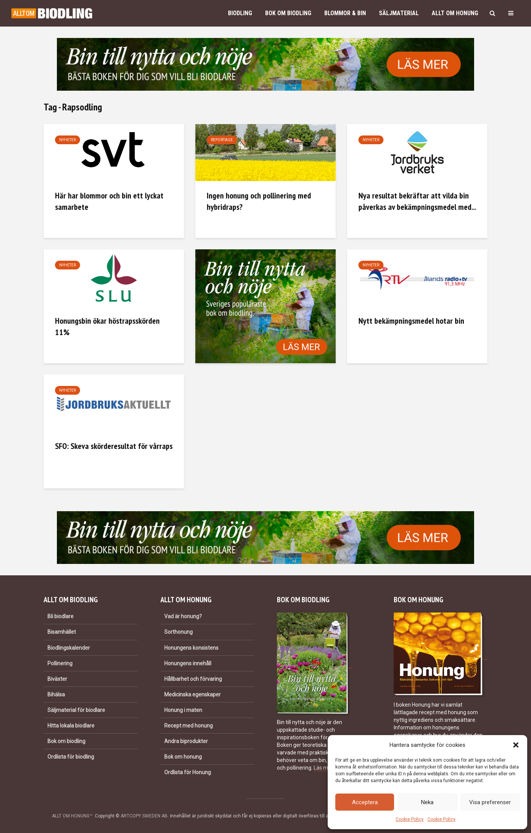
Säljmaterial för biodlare (76, 710)
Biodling (240, 13)
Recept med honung (188, 726)
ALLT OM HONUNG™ (72, 816)
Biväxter (57, 679)
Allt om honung (455, 13)
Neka (427, 802)
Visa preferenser (490, 802)
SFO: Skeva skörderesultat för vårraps (114, 446)
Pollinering (59, 663)
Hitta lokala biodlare (70, 726)
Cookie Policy (410, 819)
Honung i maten (183, 710)
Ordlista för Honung (187, 772)
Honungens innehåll (187, 663)
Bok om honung (183, 757)
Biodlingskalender (68, 648)
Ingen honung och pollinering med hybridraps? (259, 201)
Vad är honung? (183, 616)
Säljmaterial (399, 13)
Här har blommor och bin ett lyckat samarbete (109, 201)
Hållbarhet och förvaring (193, 679)
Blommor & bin (345, 13)
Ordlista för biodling (70, 757)
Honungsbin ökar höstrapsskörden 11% (107, 326)
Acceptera (365, 802)
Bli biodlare (60, 616)
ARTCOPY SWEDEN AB (144, 816)
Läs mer (323, 768)
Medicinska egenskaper (192, 694)
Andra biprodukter (186, 741)
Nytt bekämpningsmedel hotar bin (411, 320)
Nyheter (67, 140)
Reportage (222, 140)
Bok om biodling (288, 13)
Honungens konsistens (191, 648)
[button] (516, 745)
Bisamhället (61, 632)
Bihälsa (56, 694)
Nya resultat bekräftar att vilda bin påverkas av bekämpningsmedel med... (417, 201)
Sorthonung (178, 632)
